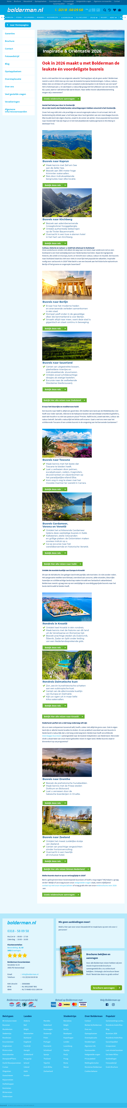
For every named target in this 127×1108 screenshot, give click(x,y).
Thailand (47, 1058)
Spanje (46, 1054)
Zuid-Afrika (48, 1067)
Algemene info (90, 1046)
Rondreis (40, 17)
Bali (25, 1025)
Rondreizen (6, 1037)
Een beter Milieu (112, 1054)
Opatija (66, 1050)
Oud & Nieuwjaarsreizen (11, 1063)
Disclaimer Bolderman (93, 1067)
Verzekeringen (90, 1042)
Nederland (48, 1025)
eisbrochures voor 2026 (107, 885)
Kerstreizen (6, 1088)
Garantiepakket (59, 4)
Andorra (27, 1021)
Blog (107, 1029)
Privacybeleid (90, 1058)
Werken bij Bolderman (93, 1025)
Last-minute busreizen (114, 1050)
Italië (26, 1071)
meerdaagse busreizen (51, 735)
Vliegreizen (67, 17)
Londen (66, 1042)
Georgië (27, 1050)
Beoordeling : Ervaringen (15, 949)
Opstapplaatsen (41, 1)
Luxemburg (68, 1046)
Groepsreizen (111, 1046)
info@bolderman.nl (30, 974)
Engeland (27, 1042)
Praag (66, 1058)
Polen (46, 1037)
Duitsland (27, 1037)
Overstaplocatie (55, 1)
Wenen (66, 1067)
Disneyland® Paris (9, 1058)
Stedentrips (6, 1033)
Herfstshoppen (8, 1084)
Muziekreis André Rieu (114, 1025)
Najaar (104, 17)
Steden (19, 17)
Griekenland (28, 1054)
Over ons (88, 1029)
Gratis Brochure (112, 1067)
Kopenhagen (68, 1037)
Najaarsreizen (7, 1079)
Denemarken (28, 1033)
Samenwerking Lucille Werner (115, 1021)
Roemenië (47, 1046)
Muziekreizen (52, 17)
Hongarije (27, 1058)
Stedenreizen (7, 1096)
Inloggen (70, 4)
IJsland (26, 1067)
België (26, 1029)
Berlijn (66, 1029)
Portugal (47, 1042)
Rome (66, 1063)
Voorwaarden (90, 1050)
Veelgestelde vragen (83, 1)
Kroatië (26, 1075)
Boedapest (68, 1033)
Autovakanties (8, 1054)
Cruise (93, 17)
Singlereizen (7, 1046)
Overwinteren (7, 1075)
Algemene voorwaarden (102, 1)
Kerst (113, 17)
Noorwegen (48, 1029)
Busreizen (9, 17)
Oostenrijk (47, 1033)
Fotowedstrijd (68, 1)
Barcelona (67, 1021)
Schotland (47, 1050)
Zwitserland (48, 1071)
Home (9, 1)
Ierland (26, 1063)
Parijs (66, 1054)
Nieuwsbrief (27, 1)
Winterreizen (7, 1092)
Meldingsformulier (92, 1063)
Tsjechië (47, 1063)
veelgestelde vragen (82, 882)
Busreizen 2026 (111, 1033)
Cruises (5, 1067)
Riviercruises (7, 1050)
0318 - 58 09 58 (69, 10)
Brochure (17, 1)
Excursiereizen (8, 1042)
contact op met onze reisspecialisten (57, 885)
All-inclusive (81, 17)
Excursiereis (29, 17)
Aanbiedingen (111, 1058)
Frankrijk (27, 1046)
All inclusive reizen (9, 1021)
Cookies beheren (91, 1071)
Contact (117, 1)
